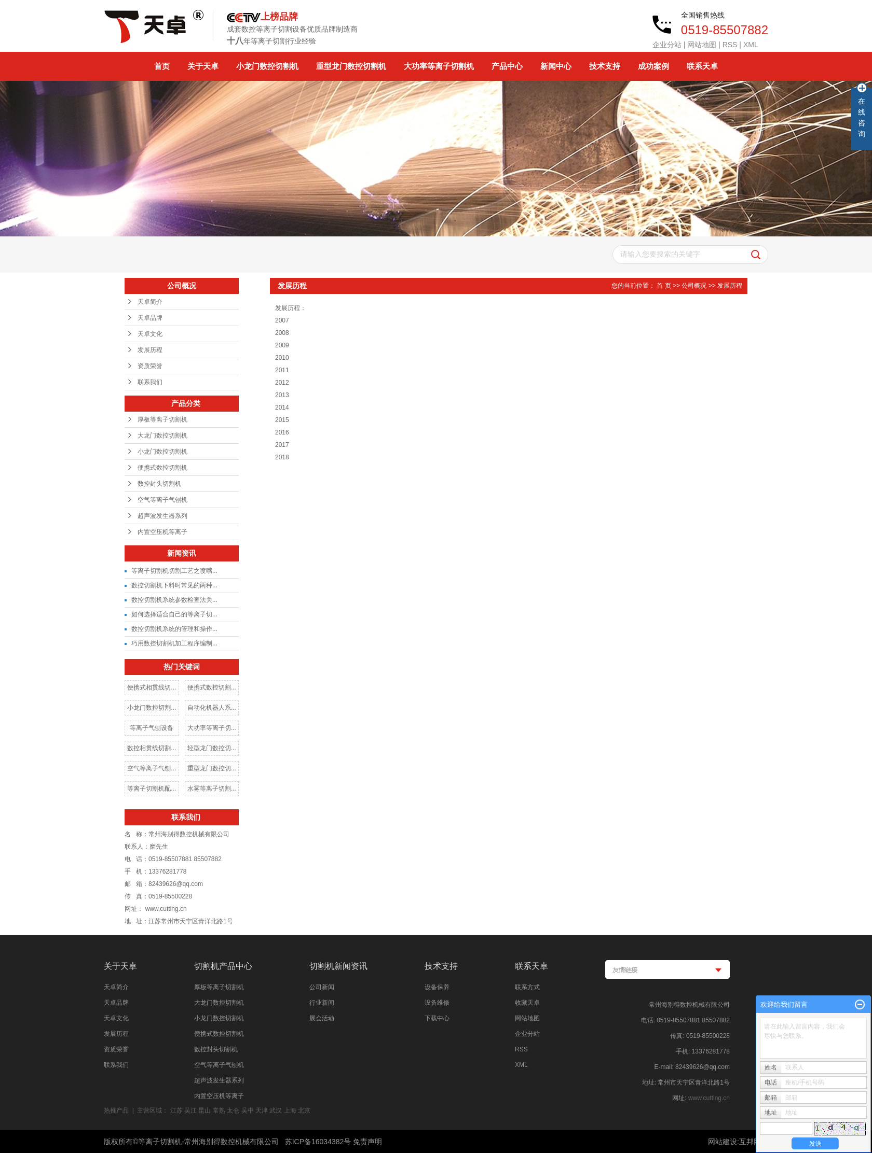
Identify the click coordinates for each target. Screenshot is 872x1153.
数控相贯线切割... (151, 748)
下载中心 (437, 1018)
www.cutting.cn (709, 1098)
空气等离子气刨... (151, 768)
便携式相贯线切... (151, 687)
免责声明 (367, 1141)
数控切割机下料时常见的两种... (174, 585)
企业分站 (667, 44)
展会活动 (321, 1018)
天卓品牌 (150, 317)
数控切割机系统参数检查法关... (174, 599)
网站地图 (701, 44)
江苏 (176, 1110)
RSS (730, 44)
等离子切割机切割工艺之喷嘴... (174, 570)
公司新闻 (321, 987)
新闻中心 (555, 66)
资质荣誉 (150, 366)
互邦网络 (753, 1141)
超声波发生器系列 (162, 515)
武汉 (275, 1110)
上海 (290, 1110)
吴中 (247, 1110)
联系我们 (150, 382)
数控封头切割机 (159, 483)
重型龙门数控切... (211, 768)
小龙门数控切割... (151, 707)
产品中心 (507, 66)
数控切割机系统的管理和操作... (174, 628)
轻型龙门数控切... (211, 748)
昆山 (204, 1110)
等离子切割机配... (151, 788)
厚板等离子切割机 (162, 419)
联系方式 (527, 987)
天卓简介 (150, 301)
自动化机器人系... (211, 707)
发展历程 (150, 350)
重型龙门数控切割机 (351, 66)
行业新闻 (321, 1002)
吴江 (190, 1110)
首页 (162, 66)
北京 (304, 1110)
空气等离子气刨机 (162, 499)
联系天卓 (702, 66)
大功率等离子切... (211, 728)
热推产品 (116, 1110)
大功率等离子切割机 (439, 66)
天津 (261, 1110)
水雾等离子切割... (211, 788)
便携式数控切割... (211, 687)
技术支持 (604, 66)
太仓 (233, 1110)
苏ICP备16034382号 (318, 1141)
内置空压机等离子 (162, 532)
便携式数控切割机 (162, 467)
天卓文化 (150, 334)
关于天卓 (203, 66)
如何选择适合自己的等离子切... (174, 614)
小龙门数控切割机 (267, 66)
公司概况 (694, 285)
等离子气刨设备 (151, 728)
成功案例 (653, 66)
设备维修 (437, 1002)
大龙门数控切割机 (162, 435)
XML (750, 44)
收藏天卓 (527, 1002)
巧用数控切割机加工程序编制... (174, 643)
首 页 (664, 285)
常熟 (219, 1110)
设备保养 (437, 987)
